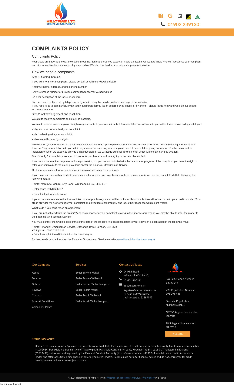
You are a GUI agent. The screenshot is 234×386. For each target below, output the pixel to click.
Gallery (141, 32)
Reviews (125, 32)
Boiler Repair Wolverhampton (92, 301)
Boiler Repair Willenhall (88, 295)
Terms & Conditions (43, 301)
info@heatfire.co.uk (134, 285)
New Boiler (172, 32)
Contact (191, 32)
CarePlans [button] (58, 32)
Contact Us (178, 334)
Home (41, 32)
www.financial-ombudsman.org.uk (136, 239)
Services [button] (93, 32)
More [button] (110, 32)
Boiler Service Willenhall (89, 278)
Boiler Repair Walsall (87, 289)
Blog (155, 32)
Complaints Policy (42, 306)
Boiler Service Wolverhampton (93, 284)
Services (36, 278)
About (76, 32)
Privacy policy (148, 377)
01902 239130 (183, 24)
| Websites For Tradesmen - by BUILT (122, 377)
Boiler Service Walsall (87, 272)
